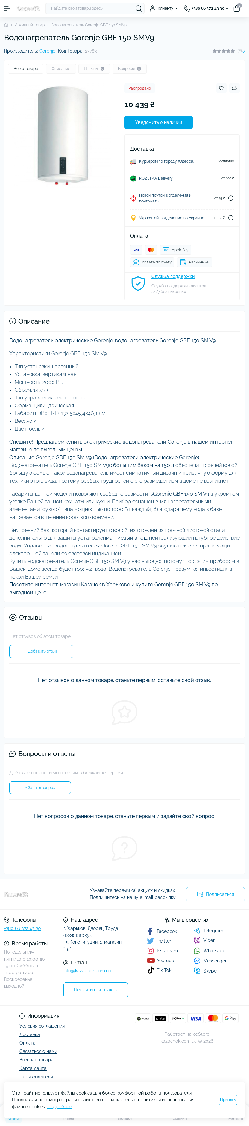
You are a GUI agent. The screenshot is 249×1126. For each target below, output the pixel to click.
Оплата (27, 1043)
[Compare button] (234, 88)
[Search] (139, 8)
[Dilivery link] (231, 198)
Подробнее (59, 1106)
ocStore (201, 1034)
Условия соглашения (42, 1026)
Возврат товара (36, 1059)
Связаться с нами (38, 1051)
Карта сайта (33, 1068)
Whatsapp (210, 950)
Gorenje (47, 51)
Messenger (210, 960)
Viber (204, 940)
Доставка (29, 1034)
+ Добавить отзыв (41, 651)
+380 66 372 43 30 (22, 928)
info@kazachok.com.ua (87, 970)
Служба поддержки (173, 276)
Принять (228, 1099)
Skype (205, 970)
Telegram (208, 931)
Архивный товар (30, 25)
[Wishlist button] (221, 88)
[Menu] (7, 8)
